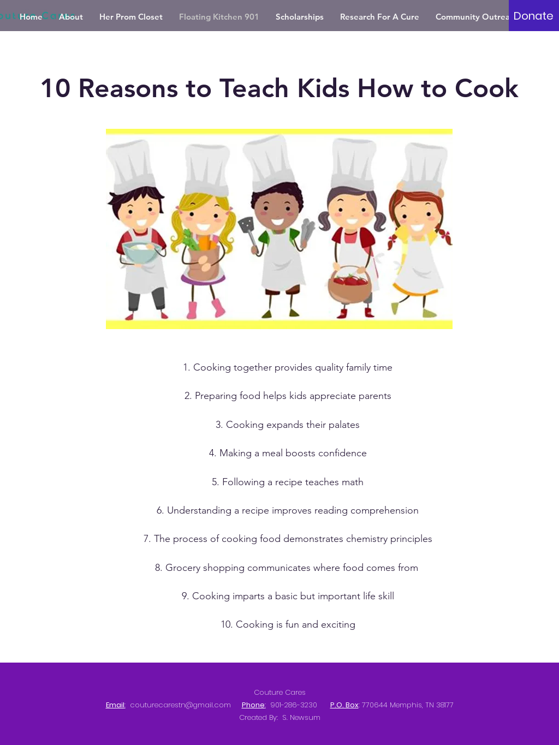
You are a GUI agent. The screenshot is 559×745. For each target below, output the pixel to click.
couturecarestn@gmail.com (180, 705)
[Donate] (534, 16)
